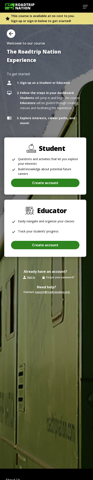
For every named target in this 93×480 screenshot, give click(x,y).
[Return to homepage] (19, 6)
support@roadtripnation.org (52, 292)
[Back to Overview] (11, 33)
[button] (45, 245)
